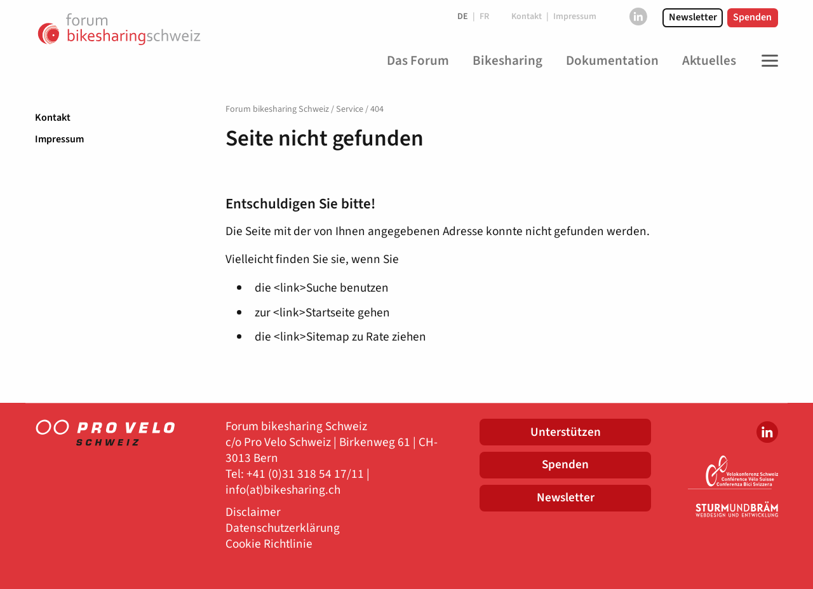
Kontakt (53, 118)
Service (349, 109)
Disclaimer (253, 512)
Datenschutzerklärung (282, 528)
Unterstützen (565, 432)
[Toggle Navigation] (766, 61)
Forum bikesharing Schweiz (277, 109)
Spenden (752, 17)
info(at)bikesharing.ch (282, 490)
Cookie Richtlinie (268, 544)
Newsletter (693, 17)
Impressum (59, 139)
